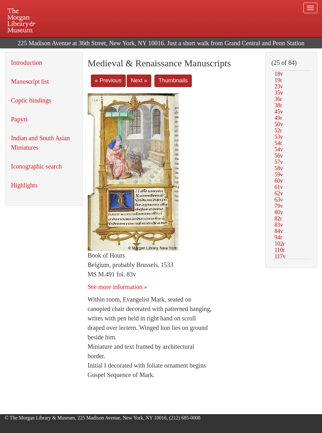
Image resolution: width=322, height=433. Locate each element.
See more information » (117, 286)
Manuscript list (30, 81)
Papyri (19, 119)
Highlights (24, 185)
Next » (139, 80)
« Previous (108, 80)
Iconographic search (36, 166)
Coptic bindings (31, 100)
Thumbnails (173, 80)
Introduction (26, 62)
